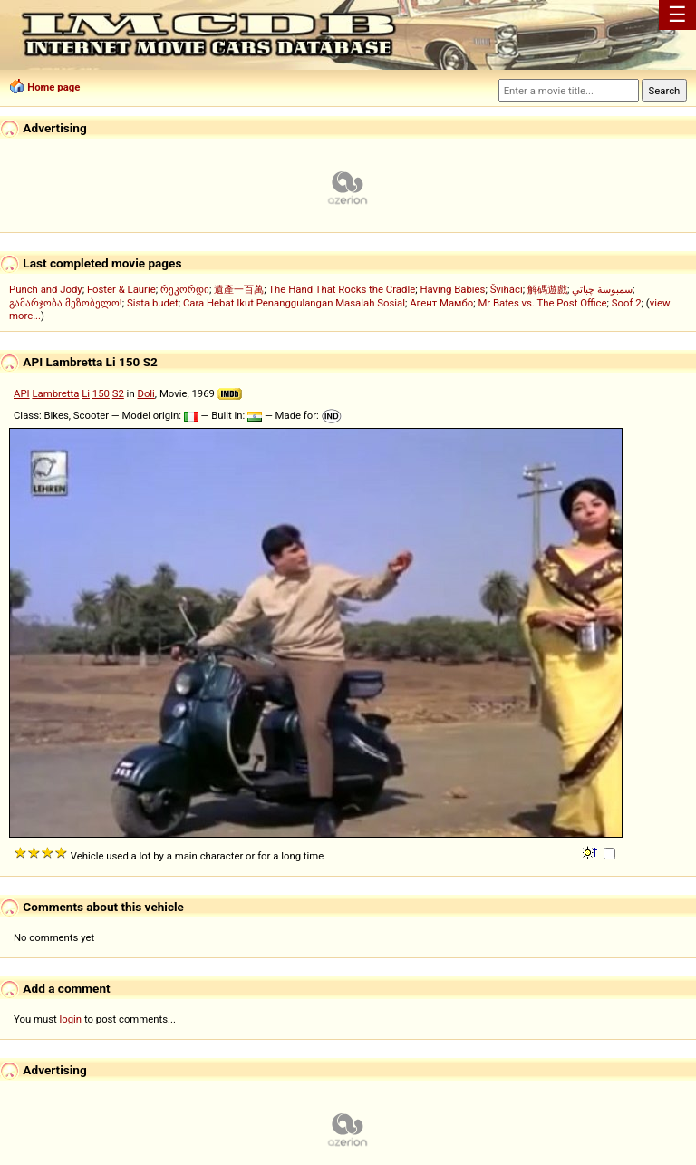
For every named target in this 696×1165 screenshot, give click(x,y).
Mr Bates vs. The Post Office (542, 302)
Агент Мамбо (441, 302)
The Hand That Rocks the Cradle (341, 289)
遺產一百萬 (239, 289)
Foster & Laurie (121, 289)
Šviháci (506, 289)
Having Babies (452, 289)
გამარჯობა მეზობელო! (65, 302)
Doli (145, 393)
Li (86, 393)
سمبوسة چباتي (602, 289)
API (22, 393)
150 (101, 393)
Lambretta (55, 393)
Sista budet (153, 302)
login (71, 1019)
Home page (53, 87)
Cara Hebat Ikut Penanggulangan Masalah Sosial (294, 302)
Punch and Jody (45, 289)
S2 (118, 393)
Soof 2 (627, 302)
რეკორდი (184, 289)
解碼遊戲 (547, 289)
